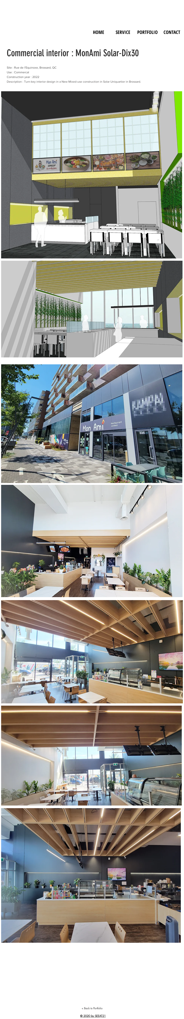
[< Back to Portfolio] (92, 1008)
